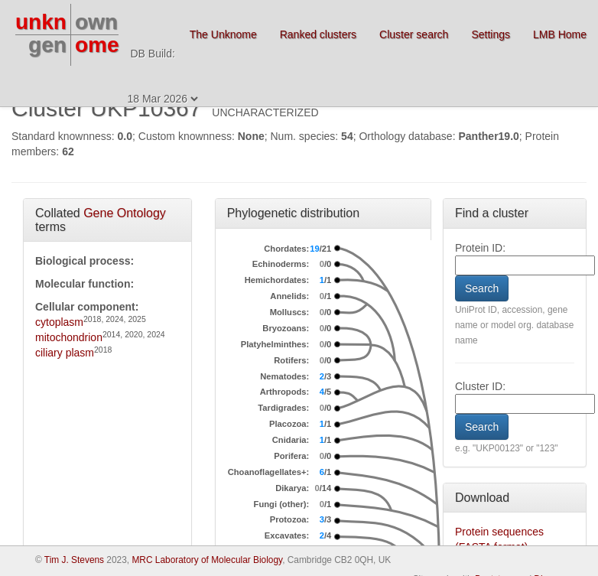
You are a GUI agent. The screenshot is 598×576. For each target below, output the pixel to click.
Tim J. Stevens (74, 560)
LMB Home (560, 34)
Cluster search (413, 34)
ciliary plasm (64, 353)
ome (97, 45)
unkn (41, 22)
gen (47, 45)
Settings (490, 34)
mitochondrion (68, 337)
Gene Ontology (124, 213)
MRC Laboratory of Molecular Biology (207, 560)
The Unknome (223, 34)
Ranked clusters (318, 34)
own (96, 22)
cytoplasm (59, 322)
